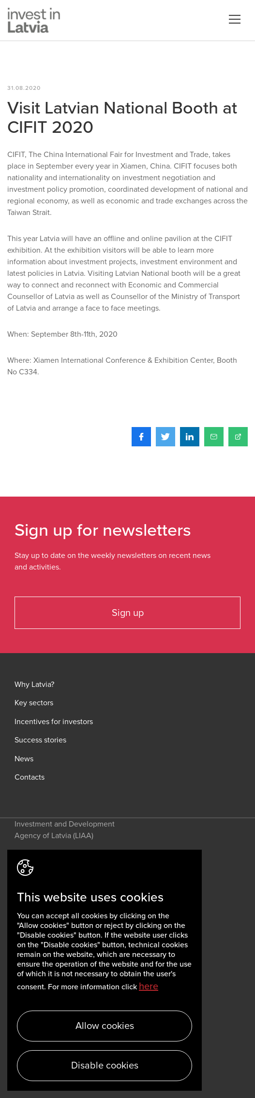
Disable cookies (104, 1065)
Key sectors (34, 703)
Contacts (30, 777)
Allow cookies (104, 1026)
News (24, 759)
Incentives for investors (54, 722)
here (148, 986)
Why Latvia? (34, 684)
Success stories (40, 740)
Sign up (128, 613)
